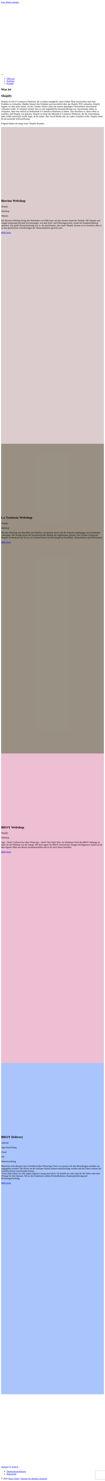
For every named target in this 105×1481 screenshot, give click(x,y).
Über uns (10, 78)
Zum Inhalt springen (10, 2)
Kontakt (10, 83)
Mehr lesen (6, 232)
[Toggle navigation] (2, 74)
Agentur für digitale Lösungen (34, 1478)
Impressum (11, 1474)
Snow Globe (13, 1478)
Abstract (4, 1467)
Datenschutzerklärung (16, 1471)
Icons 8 (15, 1467)
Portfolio (10, 81)
